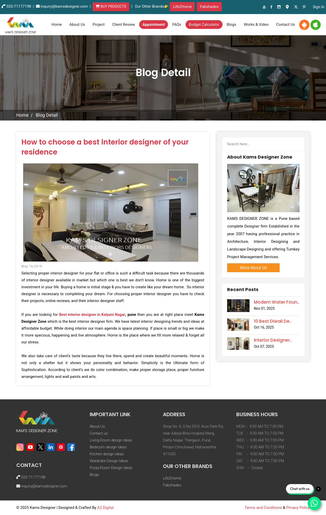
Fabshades (209, 6)
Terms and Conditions (263, 507)
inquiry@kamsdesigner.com (64, 6)
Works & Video (256, 24)
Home (56, 24)
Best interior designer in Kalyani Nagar (92, 314)
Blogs (231, 24)
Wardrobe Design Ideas (109, 461)
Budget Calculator (204, 24)
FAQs (176, 24)
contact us (285, 24)
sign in (318, 7)
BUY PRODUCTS (111, 6)
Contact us (99, 433)
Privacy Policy (298, 507)
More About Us (253, 267)
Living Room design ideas (111, 440)
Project (99, 24)
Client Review (123, 24)
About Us (77, 24)
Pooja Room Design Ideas (111, 467)
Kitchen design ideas (107, 454)
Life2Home (182, 6)
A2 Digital (105, 507)
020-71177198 (18, 6)
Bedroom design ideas (108, 447)
